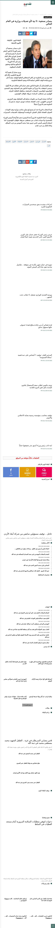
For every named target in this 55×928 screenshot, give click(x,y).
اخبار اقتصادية (12, 894)
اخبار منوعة (16, 899)
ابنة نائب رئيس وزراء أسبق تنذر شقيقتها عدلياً (40, 335)
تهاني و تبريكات (14, 901)
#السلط (8, 141)
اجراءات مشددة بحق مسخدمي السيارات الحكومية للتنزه (40, 205)
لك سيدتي (24, 899)
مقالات (30, 896)
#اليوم (14, 141)
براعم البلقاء (41, 901)
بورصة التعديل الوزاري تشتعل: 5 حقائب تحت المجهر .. (14, 238)
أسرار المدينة (43, 14)
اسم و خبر (13, 904)
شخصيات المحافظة (44, 899)
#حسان (26, 141)
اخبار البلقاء (30, 894)
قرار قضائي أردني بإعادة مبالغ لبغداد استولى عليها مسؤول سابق (41, 271)
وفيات (35, 896)
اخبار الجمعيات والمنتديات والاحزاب (36, 906)
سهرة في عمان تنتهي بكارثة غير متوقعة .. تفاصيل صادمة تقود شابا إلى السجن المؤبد (40, 239)
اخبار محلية (38, 894)
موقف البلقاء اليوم (27, 909)
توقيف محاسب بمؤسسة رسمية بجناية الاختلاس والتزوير (15, 303)
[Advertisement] (27, 482)
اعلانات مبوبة (22, 896)
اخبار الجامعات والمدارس (37, 904)
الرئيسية (50, 14)
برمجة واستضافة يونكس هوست (27, 923)
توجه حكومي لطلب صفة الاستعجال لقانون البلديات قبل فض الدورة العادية (41, 304)
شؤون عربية (12, 906)
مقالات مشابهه (27, 174)
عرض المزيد (27, 596)
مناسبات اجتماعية (23, 904)
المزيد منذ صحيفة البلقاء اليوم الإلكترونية (26, 176)
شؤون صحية (21, 906)
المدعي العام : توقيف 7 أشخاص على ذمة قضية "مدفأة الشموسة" (14, 271)
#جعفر (32, 141)
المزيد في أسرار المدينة (27, 179)
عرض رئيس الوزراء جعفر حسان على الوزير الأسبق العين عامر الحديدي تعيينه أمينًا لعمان (14, 206)
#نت (48, 146)
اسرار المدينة (12, 896)
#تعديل (44, 141)
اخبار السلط (21, 894)
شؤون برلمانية (33, 899)
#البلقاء (20, 141)
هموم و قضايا (24, 901)
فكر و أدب (8, 899)
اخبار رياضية (42, 896)
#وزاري (38, 141)
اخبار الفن (33, 901)
